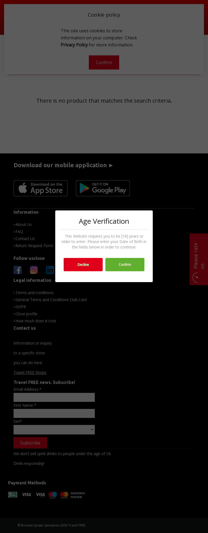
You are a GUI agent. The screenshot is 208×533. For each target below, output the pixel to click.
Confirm (125, 264)
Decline (83, 264)
